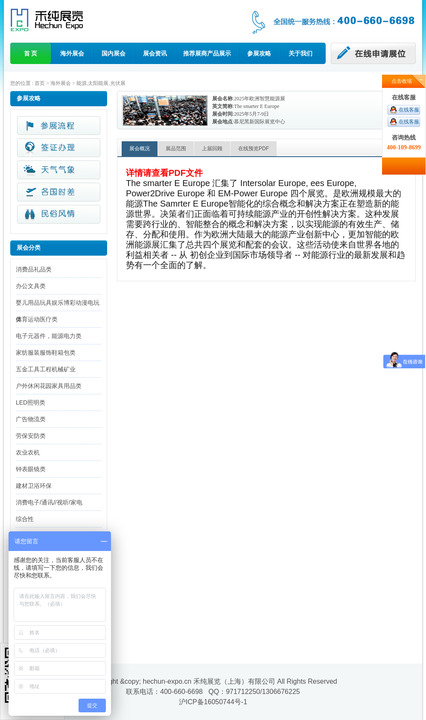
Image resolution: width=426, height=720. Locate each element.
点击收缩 (401, 81)
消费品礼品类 (34, 269)
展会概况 (139, 149)
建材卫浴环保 (34, 485)
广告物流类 (31, 419)
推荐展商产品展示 (207, 53)
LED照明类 (30, 402)
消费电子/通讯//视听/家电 (49, 502)
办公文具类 (31, 286)
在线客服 (409, 110)
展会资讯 (155, 53)
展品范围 (176, 149)
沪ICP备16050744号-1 (213, 701)
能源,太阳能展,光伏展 (100, 83)
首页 (40, 83)
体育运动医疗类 (37, 319)
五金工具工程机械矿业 (46, 369)
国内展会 (113, 53)
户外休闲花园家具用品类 (49, 385)
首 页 (31, 53)
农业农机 (28, 452)
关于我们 (300, 53)
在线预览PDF (253, 149)
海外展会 (72, 53)
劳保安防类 (31, 435)
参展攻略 (259, 53)
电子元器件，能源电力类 (49, 335)
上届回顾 (212, 149)
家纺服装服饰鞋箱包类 (46, 352)
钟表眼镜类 (31, 469)
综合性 (25, 519)
